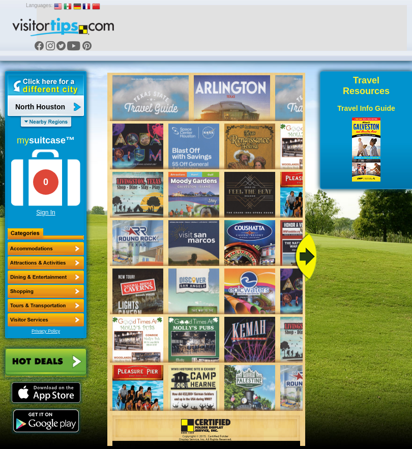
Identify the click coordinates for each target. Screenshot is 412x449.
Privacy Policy (46, 331)
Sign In (45, 212)
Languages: (39, 5)
